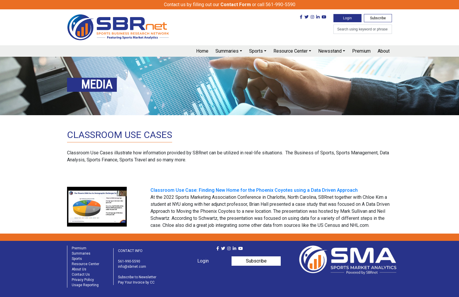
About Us (79, 269)
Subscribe (378, 18)
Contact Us (81, 274)
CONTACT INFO (130, 251)
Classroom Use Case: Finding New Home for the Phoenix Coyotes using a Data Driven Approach (254, 190)
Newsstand (330, 51)
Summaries (227, 51)
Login (347, 18)
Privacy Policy (83, 280)
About (384, 51)
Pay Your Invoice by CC (136, 282)
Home (202, 51)
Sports (256, 51)
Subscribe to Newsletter (137, 277)
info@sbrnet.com (132, 267)
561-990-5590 (129, 261)
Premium (361, 51)
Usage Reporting (85, 285)
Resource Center (290, 51)
